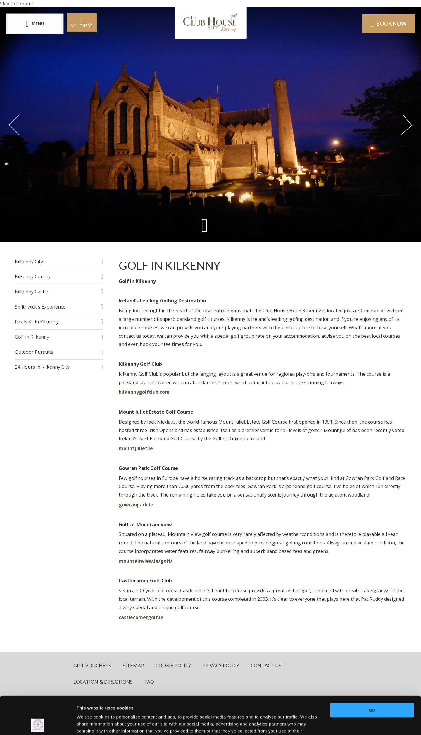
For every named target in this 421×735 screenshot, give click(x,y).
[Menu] (35, 23)
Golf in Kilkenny (32, 337)
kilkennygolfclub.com (144, 392)
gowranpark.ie (136, 504)
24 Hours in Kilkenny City (42, 367)
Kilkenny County (33, 276)
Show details (306, 723)
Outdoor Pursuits (34, 352)
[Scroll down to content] (204, 225)
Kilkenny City (29, 261)
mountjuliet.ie (136, 448)
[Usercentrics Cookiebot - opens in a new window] (37, 723)
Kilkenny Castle (31, 291)
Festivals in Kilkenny (37, 321)
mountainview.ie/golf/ (145, 561)
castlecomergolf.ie (141, 617)
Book (388, 23)
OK (372, 672)
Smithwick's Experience (40, 307)
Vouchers (81, 22)
